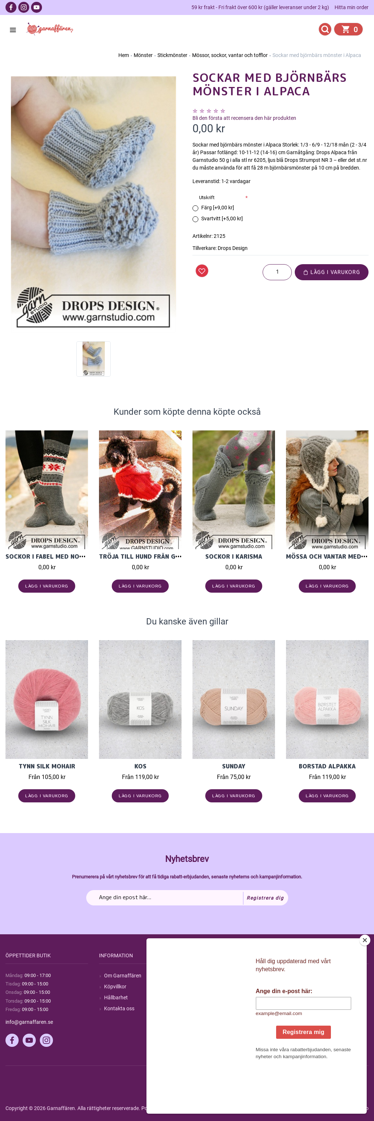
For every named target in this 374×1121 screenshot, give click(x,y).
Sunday (233, 766)
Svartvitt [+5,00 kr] (222, 218)
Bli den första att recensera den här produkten (244, 118)
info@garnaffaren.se (29, 1022)
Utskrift (206, 197)
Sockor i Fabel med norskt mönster (65, 556)
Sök (202, 975)
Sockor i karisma (233, 556)
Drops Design (233, 248)
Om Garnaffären (122, 975)
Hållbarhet (116, 997)
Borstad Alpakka (327, 766)
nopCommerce (185, 1108)
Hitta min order (352, 7)
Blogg (204, 986)
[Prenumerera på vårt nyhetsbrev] (187, 898)
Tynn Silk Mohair (47, 766)
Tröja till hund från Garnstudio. (155, 556)
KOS (140, 766)
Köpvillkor (115, 986)
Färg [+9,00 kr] (217, 207)
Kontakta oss (119, 1008)
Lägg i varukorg (331, 272)
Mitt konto (302, 975)
